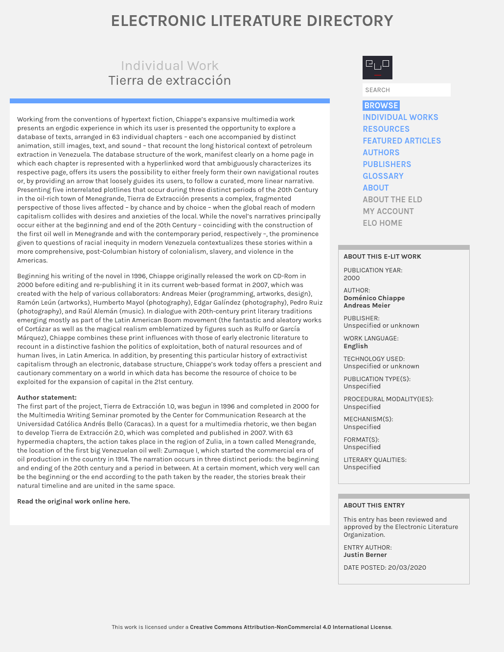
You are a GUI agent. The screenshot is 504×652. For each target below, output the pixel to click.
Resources (386, 129)
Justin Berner (365, 555)
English (356, 346)
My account (388, 211)
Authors (381, 152)
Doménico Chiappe (374, 298)
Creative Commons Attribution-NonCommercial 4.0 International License (290, 627)
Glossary (383, 176)
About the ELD (392, 199)
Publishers (387, 164)
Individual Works (400, 117)
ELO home (383, 223)
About (376, 188)
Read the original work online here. (73, 501)
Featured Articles (402, 140)
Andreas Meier (367, 305)
